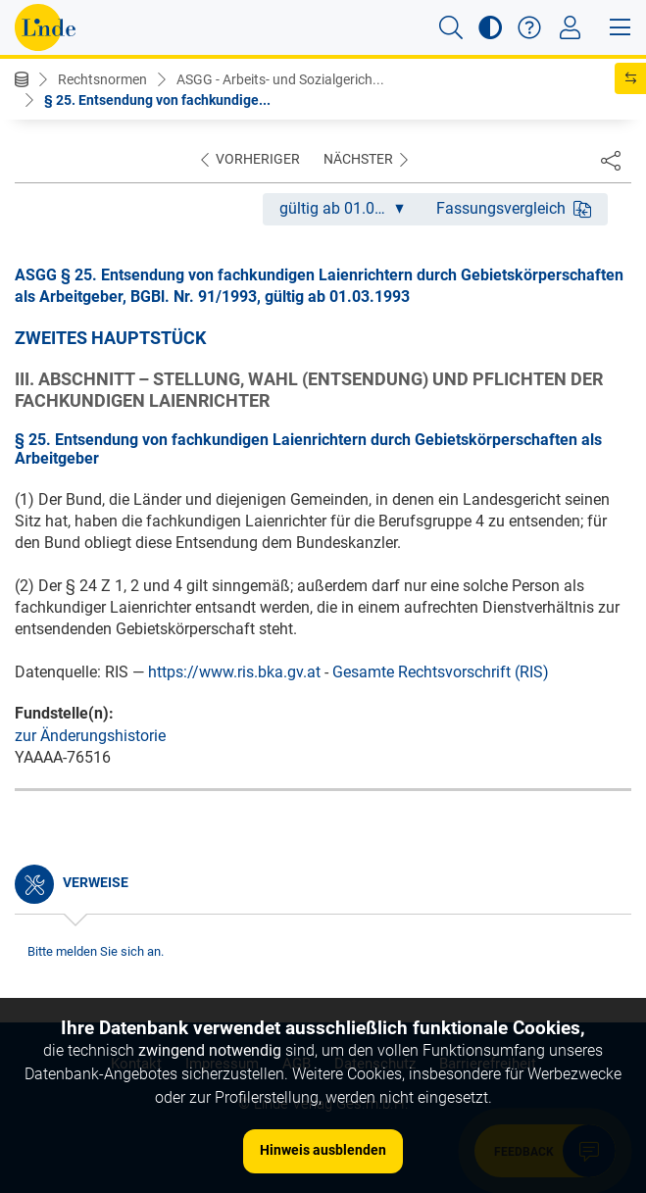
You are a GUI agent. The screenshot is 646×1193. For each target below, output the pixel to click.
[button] (451, 27)
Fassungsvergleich (513, 208)
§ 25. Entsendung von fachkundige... (157, 100)
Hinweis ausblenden (323, 1150)
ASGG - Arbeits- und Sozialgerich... (280, 79)
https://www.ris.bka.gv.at (234, 672)
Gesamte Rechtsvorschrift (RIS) (440, 672)
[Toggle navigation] (570, 27)
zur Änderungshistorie (90, 735)
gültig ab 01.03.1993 (349, 208)
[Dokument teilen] (610, 159)
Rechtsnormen (102, 79)
